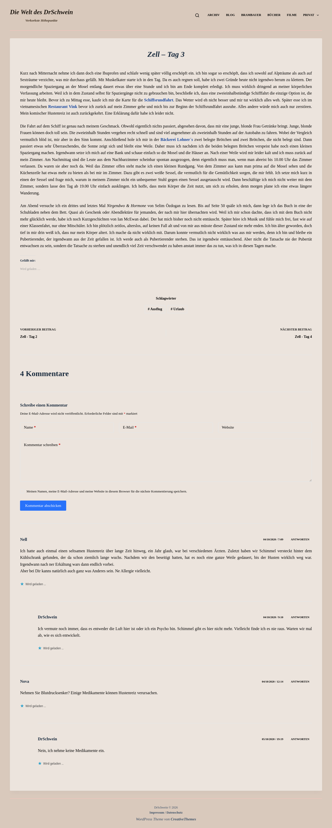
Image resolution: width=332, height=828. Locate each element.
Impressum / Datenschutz (165, 812)
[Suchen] (197, 15)
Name (30, 427)
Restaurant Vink (63, 106)
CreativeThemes (183, 819)
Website (228, 427)
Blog (230, 15)
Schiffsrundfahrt (158, 100)
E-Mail (129, 427)
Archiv (213, 15)
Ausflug (155, 309)
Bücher (274, 15)
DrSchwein (47, 617)
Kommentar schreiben (42, 445)
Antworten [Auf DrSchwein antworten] (300, 617)
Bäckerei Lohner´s (177, 139)
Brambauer (251, 15)
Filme (292, 15)
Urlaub (177, 309)
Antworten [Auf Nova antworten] (300, 681)
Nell (23, 539)
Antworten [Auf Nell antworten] (300, 539)
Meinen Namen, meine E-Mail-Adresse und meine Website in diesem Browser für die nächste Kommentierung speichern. (107, 491)
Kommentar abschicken (43, 506)
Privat (312, 15)
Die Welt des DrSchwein (41, 12)
